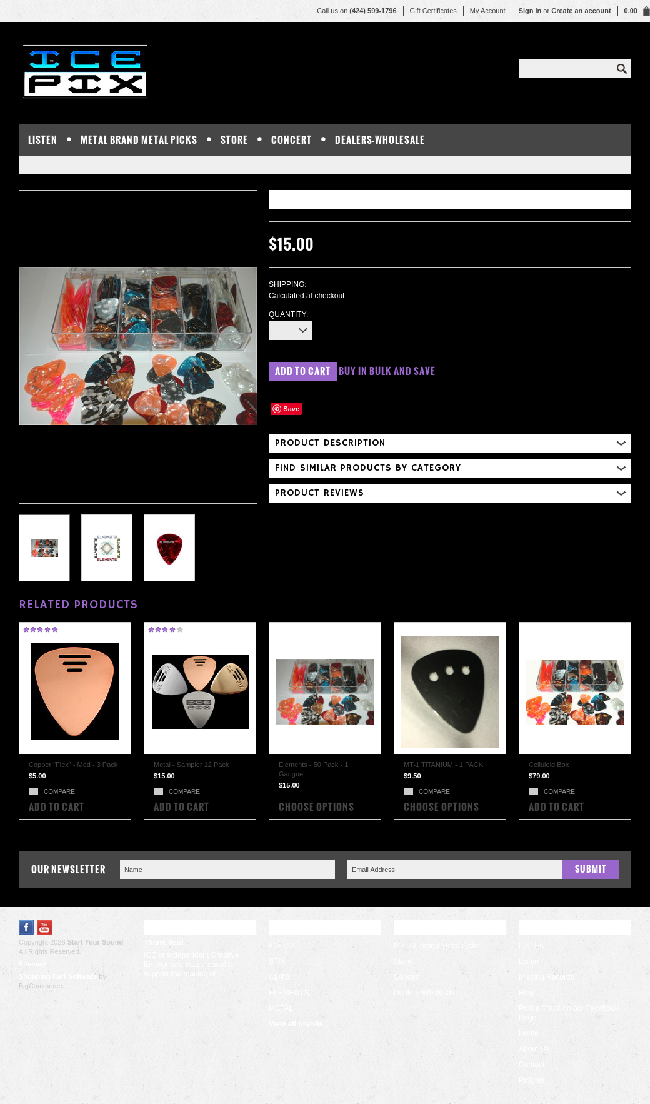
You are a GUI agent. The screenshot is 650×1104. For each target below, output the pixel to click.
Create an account (581, 10)
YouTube (44, 927)
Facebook (26, 927)
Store (234, 140)
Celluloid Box (549, 764)
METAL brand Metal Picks (139, 140)
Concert (291, 140)
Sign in (530, 10)
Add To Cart (56, 807)
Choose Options (316, 807)
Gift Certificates (433, 10)
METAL (281, 1008)
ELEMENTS (289, 992)
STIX (277, 961)
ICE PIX (282, 945)
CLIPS (280, 977)
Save (291, 409)
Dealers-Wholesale (380, 140)
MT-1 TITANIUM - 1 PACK (443, 764)
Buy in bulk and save (387, 371)
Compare (59, 791)
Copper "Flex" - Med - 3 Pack (73, 764)
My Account (488, 10)
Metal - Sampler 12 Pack (191, 764)
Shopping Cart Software (58, 976)
